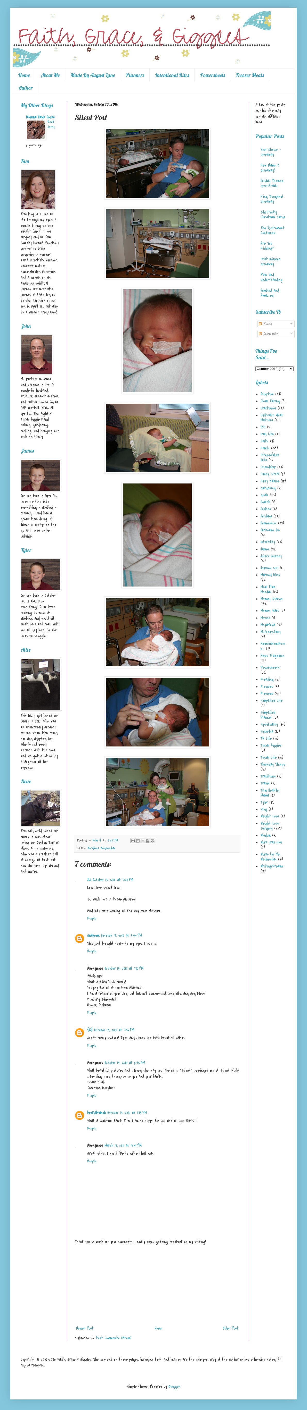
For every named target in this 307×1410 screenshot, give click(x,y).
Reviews (267, 693)
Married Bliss (270, 575)
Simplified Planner (268, 715)
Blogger (174, 1386)
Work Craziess (271, 842)
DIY (263, 427)
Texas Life (269, 757)
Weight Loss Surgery (270, 826)
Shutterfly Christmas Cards (273, 214)
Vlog (264, 809)
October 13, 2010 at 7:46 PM (114, 1030)
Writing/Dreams (272, 866)
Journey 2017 (269, 568)
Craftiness (268, 408)
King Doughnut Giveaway (272, 199)
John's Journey (271, 556)
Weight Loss (270, 816)
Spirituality (269, 724)
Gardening (268, 488)
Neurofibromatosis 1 (273, 646)
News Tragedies (272, 656)
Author (25, 87)
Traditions (268, 776)
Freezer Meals (250, 75)
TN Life (266, 738)
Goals (264, 495)
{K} (90, 1030)
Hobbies (266, 509)
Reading (267, 679)
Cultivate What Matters (272, 417)
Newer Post (85, 1328)
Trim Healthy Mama (270, 793)
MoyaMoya (268, 625)
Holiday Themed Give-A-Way (272, 183)
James (265, 549)
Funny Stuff (270, 474)
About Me (50, 75)
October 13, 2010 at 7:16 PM (123, 968)
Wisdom (266, 835)
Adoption (267, 394)
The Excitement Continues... (273, 230)
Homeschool (269, 523)
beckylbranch (96, 1113)
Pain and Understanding (271, 277)
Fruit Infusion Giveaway (270, 261)
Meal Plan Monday (268, 589)
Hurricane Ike (270, 530)
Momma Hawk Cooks (40, 117)
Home (24, 75)
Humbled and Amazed (270, 293)
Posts (265, 324)
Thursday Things (273, 764)
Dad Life (267, 434)
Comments (268, 334)
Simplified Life (271, 700)
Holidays (266, 516)
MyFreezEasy (271, 632)
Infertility (268, 542)
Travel (265, 783)
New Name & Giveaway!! (270, 168)
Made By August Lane (92, 75)
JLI (89, 880)
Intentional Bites (172, 75)
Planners (135, 75)
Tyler (264, 802)
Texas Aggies (271, 745)
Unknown (93, 935)
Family (265, 448)
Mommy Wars (270, 611)
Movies (265, 618)
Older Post (231, 1328)
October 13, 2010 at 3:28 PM (113, 880)
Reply (91, 918)
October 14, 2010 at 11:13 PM (127, 1113)
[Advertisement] (157, 1285)
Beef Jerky (50, 124)
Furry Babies (270, 481)
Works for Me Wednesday (270, 857)
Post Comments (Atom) (113, 1338)
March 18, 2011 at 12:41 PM (123, 1145)
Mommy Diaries (271, 599)
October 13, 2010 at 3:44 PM (121, 935)
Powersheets (212, 75)
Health (265, 502)
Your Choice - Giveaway (271, 152)
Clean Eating (270, 401)
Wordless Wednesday (101, 848)
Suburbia (267, 731)
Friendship (268, 467)
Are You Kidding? (267, 246)
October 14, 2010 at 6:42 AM (124, 1063)
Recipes (267, 687)
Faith (265, 441)
